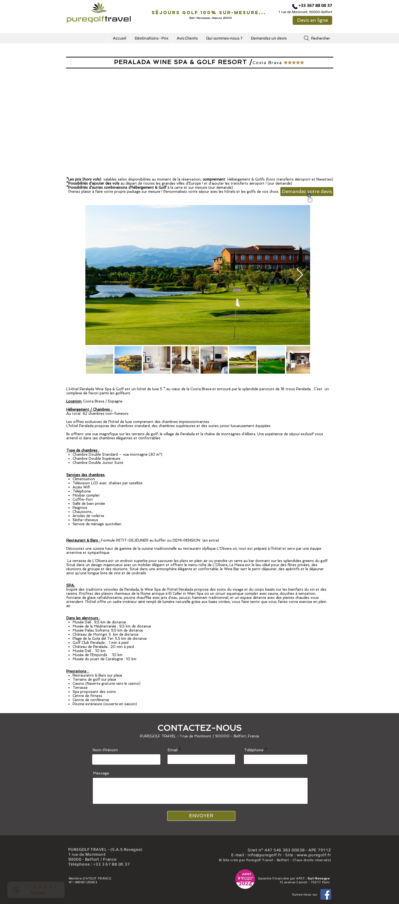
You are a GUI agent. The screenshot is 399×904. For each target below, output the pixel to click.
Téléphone (253, 750)
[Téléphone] (294, 6)
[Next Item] (300, 275)
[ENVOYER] (201, 816)
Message (101, 773)
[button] (151, 38)
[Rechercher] (316, 38)
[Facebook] (325, 894)
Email (173, 750)
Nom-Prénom (105, 750)
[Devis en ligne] (312, 20)
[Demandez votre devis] (306, 191)
